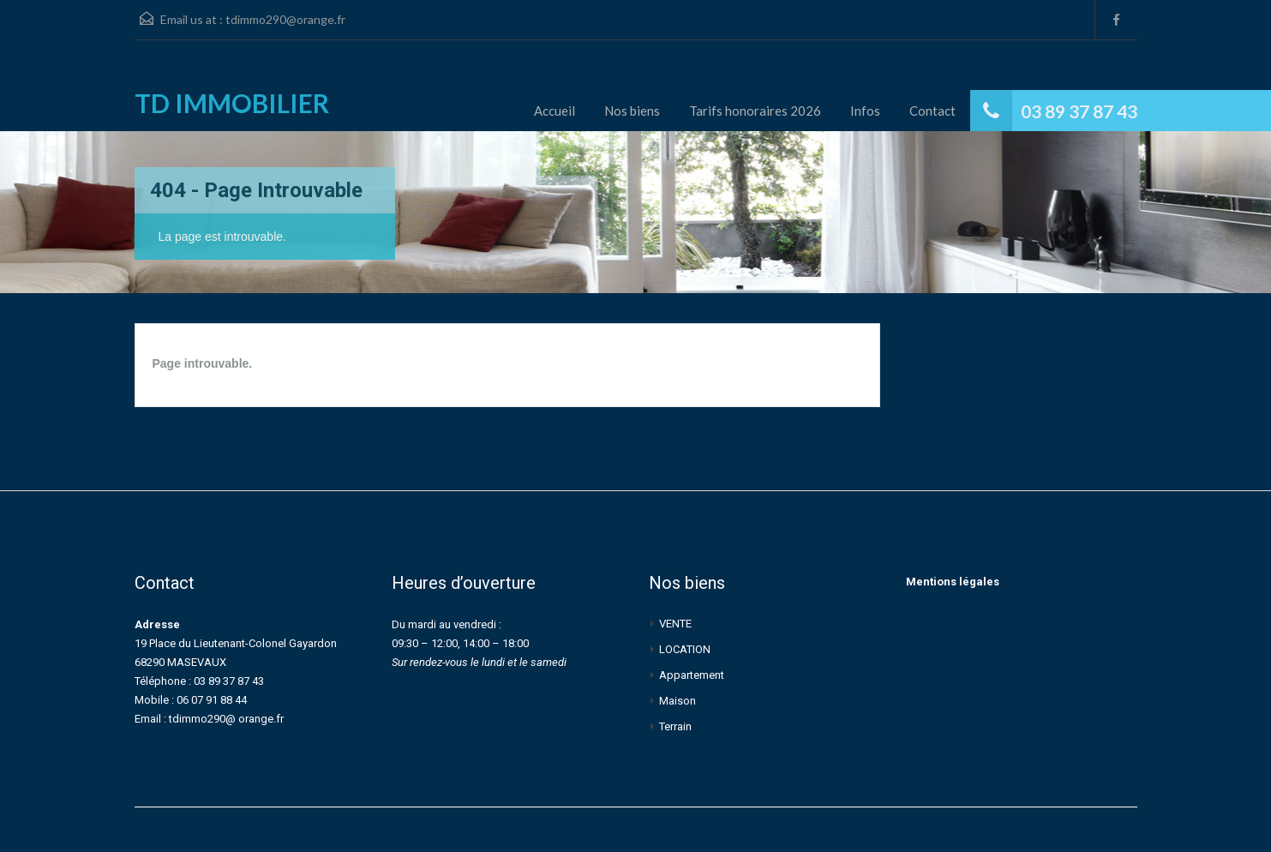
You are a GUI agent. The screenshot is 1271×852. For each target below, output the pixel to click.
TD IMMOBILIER (232, 102)
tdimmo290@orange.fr (285, 19)
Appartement (691, 675)
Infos (865, 110)
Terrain (675, 726)
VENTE (675, 623)
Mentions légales (952, 581)
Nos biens (632, 110)
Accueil (554, 110)
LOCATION (684, 649)
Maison (677, 700)
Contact (932, 110)
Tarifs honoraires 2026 (755, 110)
